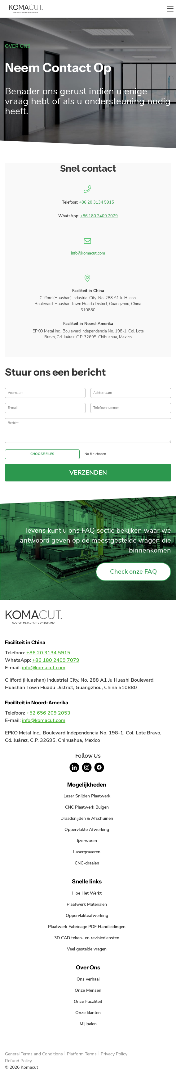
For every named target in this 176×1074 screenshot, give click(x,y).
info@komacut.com (88, 253)
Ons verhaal (88, 979)
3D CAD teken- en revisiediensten (86, 938)
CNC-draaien (87, 863)
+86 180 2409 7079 (99, 216)
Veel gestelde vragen (87, 949)
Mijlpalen (88, 1024)
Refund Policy (18, 1061)
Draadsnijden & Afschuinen (86, 818)
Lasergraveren (86, 852)
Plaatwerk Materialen (87, 904)
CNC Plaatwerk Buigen (87, 807)
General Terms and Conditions (34, 1054)
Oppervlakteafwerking (87, 915)
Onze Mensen (88, 990)
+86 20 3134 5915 (96, 202)
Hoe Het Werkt (87, 893)
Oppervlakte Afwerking (86, 829)
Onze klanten (88, 1012)
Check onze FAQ (133, 571)
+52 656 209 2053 (48, 713)
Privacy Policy (114, 1054)
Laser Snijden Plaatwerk (87, 796)
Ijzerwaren (87, 840)
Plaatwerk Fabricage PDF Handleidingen (86, 926)
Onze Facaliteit (88, 1001)
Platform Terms (82, 1054)
